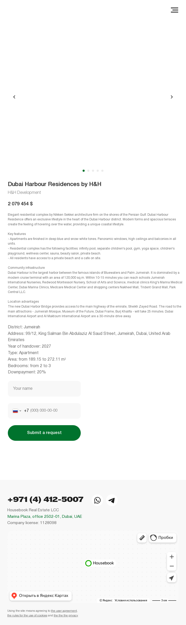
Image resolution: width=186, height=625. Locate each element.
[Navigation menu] (174, 10)
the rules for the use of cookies (27, 613)
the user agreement (64, 609)
